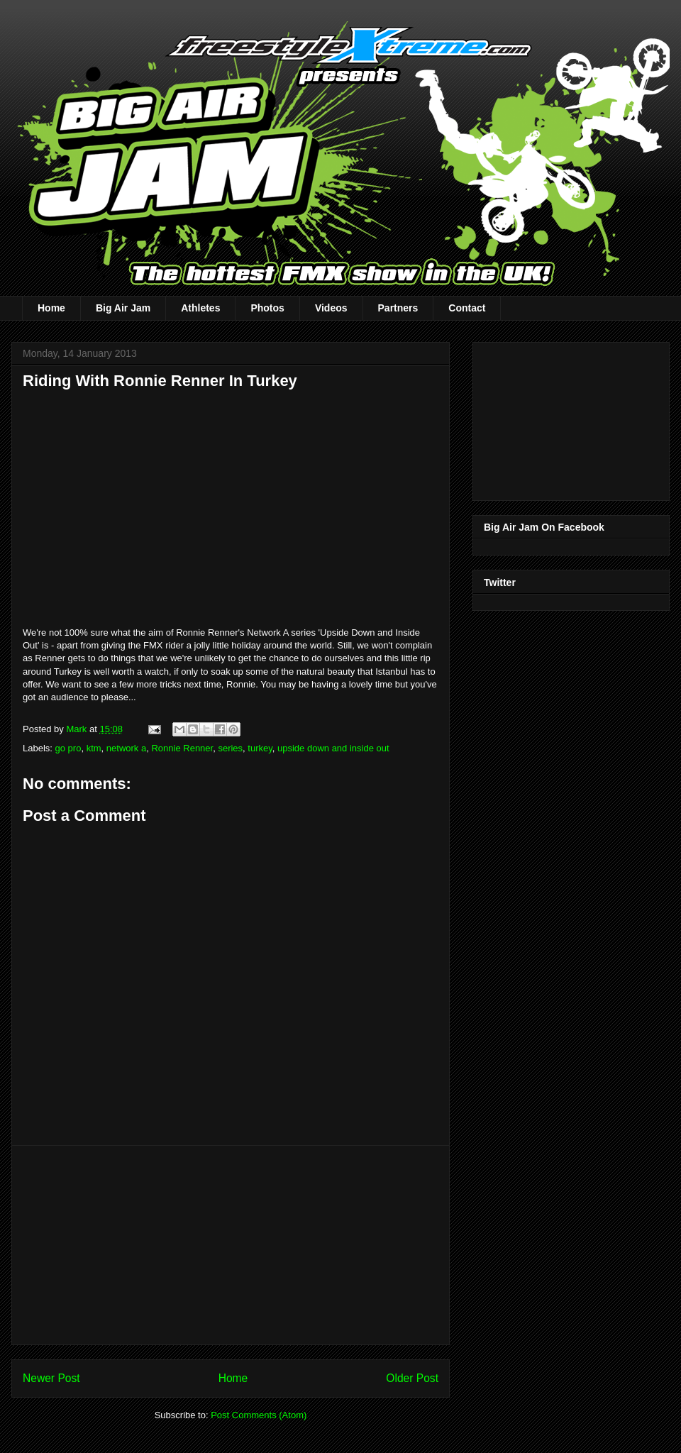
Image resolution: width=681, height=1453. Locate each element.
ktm (94, 748)
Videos (331, 308)
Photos (267, 308)
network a (126, 748)
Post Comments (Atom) (258, 1415)
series (230, 748)
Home (51, 308)
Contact (466, 308)
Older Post (412, 1378)
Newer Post (51, 1378)
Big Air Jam (123, 308)
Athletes (200, 308)
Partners (398, 308)
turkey (260, 748)
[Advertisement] (230, 1245)
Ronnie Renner (182, 748)
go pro (68, 748)
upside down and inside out (333, 748)
